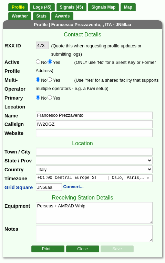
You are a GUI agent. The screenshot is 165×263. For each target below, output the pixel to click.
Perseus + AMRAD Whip (94, 213)
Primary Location (14, 102)
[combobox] (94, 178)
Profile (18, 7)
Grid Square (18, 187)
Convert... (73, 186)
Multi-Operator (14, 84)
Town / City (17, 152)
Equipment (17, 206)
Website (13, 133)
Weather (20, 16)
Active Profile (12, 66)
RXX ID (12, 45)
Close (82, 249)
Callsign (14, 124)
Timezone (15, 178)
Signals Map (103, 7)
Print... (48, 249)
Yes (56, 62)
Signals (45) (71, 7)
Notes (11, 229)
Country (13, 169)
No (44, 62)
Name (11, 115)
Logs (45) (42, 7)
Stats (42, 16)
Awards (62, 16)
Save (117, 249)
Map (128, 7)
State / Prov (18, 160)
